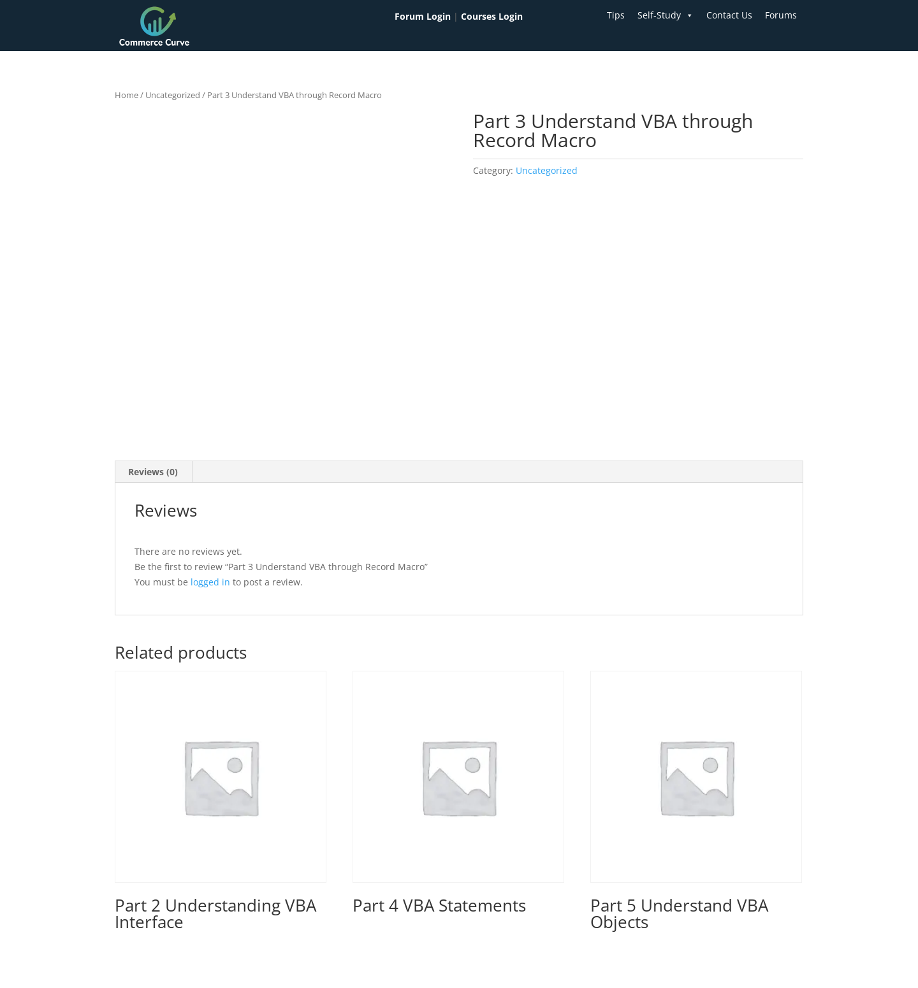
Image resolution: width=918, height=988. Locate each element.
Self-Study (666, 15)
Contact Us (729, 15)
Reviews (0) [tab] (153, 472)
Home (126, 95)
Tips (616, 15)
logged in (210, 582)
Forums (781, 15)
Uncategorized (172, 95)
